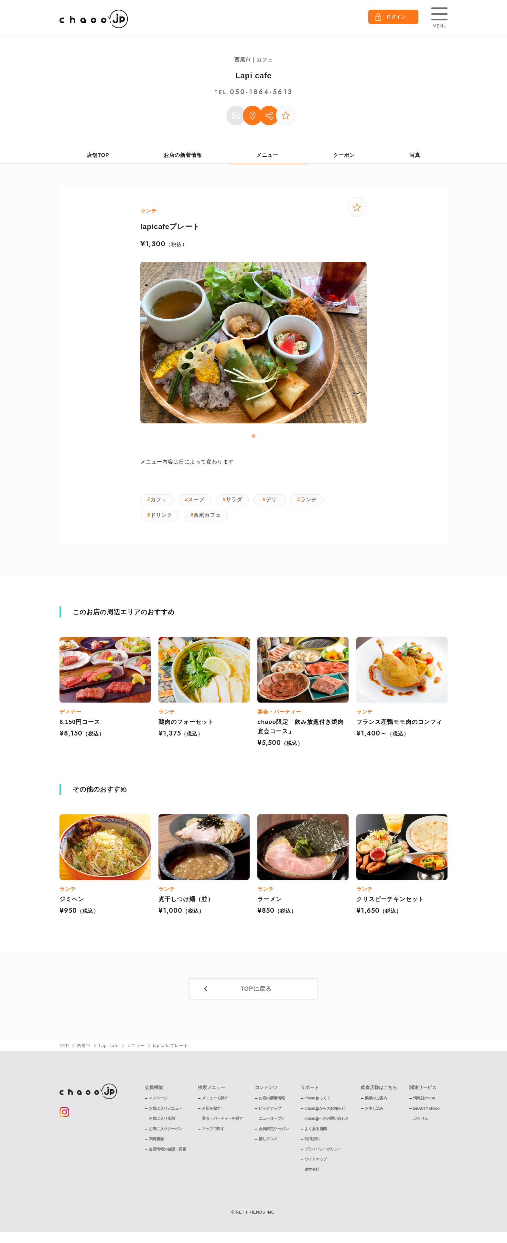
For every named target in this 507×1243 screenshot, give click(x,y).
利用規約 (312, 1140)
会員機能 (154, 1089)
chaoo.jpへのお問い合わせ (327, 1120)
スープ (197, 500)
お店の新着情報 (183, 155)
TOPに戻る (256, 990)
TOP (64, 1047)
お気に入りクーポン (165, 1130)
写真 (414, 155)
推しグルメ (268, 1140)
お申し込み (374, 1109)
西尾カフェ (208, 516)
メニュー (267, 155)
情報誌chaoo (424, 1099)
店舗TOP (98, 155)
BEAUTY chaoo (426, 1109)
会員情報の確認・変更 (167, 1151)
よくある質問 (316, 1130)
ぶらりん (420, 1120)
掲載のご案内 (376, 1099)
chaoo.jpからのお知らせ (325, 1109)
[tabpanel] (253, 343)
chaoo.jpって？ (317, 1099)
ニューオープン (272, 1120)
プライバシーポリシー (323, 1151)
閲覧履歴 (156, 1140)
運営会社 (312, 1171)
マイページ (158, 1099)
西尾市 (84, 1047)
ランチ (311, 500)
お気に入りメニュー (165, 1109)
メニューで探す (215, 1099)
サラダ (236, 500)
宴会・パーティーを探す (222, 1120)
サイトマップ (316, 1161)
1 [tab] (253, 437)
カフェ (159, 500)
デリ (273, 500)
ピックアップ (270, 1109)
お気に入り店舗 (162, 1120)
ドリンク (162, 516)
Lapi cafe (253, 75)
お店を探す (211, 1109)
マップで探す (213, 1130)
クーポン (344, 155)
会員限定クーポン (273, 1130)
